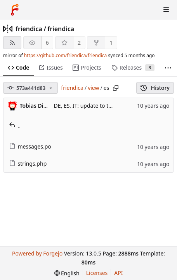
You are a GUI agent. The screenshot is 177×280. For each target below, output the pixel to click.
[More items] (168, 68)
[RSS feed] (12, 42)
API (118, 272)
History (155, 87)
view (93, 87)
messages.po (30, 146)
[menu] (67, 273)
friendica (29, 29)
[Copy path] (115, 87)
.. (15, 125)
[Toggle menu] (166, 10)
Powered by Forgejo (37, 253)
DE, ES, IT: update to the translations (100, 105)
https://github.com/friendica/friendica (65, 55)
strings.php (28, 163)
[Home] (15, 10)
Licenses (97, 272)
